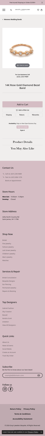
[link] (8, 10)
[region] (22, 48)
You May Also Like (22, 148)
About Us (5, 342)
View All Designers (9, 325)
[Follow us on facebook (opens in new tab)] (10, 389)
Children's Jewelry (8, 254)
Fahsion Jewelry (8, 247)
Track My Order (8, 356)
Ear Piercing (6, 284)
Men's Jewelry (7, 257)
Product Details (22, 142)
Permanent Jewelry (9, 288)
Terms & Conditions (22, 414)
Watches (5, 260)
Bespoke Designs (8, 281)
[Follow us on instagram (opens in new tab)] (4, 389)
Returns (21, 115)
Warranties (35, 115)
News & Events (7, 345)
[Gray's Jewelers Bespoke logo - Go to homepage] (22, 10)
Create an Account (9, 352)
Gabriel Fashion (8, 308)
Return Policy (15, 409)
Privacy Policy (29, 409)
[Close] (42, 2)
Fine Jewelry (6, 243)
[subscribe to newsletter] (38, 375)
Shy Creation (7, 311)
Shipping (9, 115)
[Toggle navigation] (3, 10)
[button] (11, 10)
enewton (5, 322)
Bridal (4, 240)
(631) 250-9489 (22, 76)
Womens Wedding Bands (13, 19)
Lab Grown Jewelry (9, 250)
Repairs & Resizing (9, 291)
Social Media (7, 349)
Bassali (4, 315)
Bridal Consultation (9, 278)
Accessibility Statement (22, 419)
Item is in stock (23, 127)
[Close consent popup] (41, 432)
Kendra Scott (7, 318)
